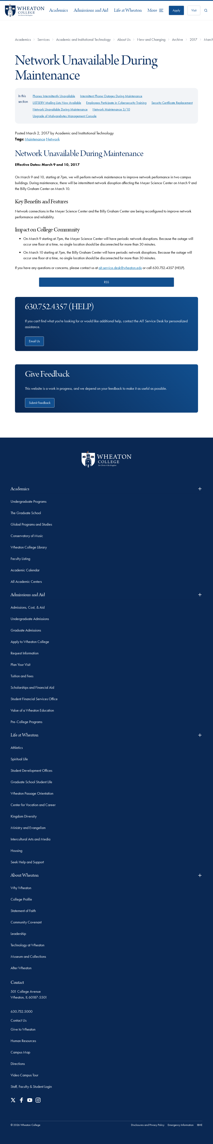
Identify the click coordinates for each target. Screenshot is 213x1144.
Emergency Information (181, 1125)
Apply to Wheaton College (30, 641)
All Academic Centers (26, 581)
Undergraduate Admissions (30, 618)
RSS (106, 282)
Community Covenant (26, 922)
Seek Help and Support (27, 862)
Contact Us (18, 1020)
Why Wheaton (21, 887)
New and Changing (151, 39)
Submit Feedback (40, 403)
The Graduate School (26, 512)
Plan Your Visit (20, 664)
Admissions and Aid (91, 10)
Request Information (24, 653)
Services (43, 39)
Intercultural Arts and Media (30, 839)
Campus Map (20, 1052)
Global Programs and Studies (31, 524)
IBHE (199, 1125)
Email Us (34, 341)
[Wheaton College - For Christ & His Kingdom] (106, 459)
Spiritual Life (19, 759)
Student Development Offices (31, 770)
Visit (193, 10)
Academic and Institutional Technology (83, 39)
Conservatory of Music (27, 535)
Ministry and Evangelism (28, 827)
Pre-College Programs (26, 721)
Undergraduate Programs (28, 501)
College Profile (21, 899)
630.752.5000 (21, 1011)
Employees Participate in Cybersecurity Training (116, 103)
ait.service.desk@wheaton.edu (120, 267)
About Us (123, 39)
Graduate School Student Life (31, 781)
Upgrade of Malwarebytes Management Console (65, 116)
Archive (177, 39)
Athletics (17, 747)
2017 (193, 39)
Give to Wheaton (23, 1029)
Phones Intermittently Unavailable (54, 96)
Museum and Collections (28, 956)
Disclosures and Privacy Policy (147, 1125)
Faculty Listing (20, 558)
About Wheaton (106, 875)
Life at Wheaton (128, 10)
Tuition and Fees (22, 676)
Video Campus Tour (24, 1075)
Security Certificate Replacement (172, 103)
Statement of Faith (23, 910)
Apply (176, 10)
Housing (16, 850)
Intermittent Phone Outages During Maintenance (111, 96)
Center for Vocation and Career (33, 804)
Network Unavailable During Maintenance (60, 109)
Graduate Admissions (26, 630)
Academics (58, 10)
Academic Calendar (25, 570)
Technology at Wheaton (27, 945)
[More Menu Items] (155, 10)
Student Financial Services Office (34, 698)
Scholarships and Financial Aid (32, 687)
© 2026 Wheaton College (25, 1125)
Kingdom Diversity (24, 816)
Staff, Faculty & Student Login (31, 1086)
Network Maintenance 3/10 (111, 109)
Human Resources (23, 1040)
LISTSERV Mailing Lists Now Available (57, 103)
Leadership (18, 933)
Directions (18, 1063)
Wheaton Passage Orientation (32, 793)
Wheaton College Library (29, 547)
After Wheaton (21, 967)
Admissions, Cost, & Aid (28, 607)
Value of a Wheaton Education (32, 710)
